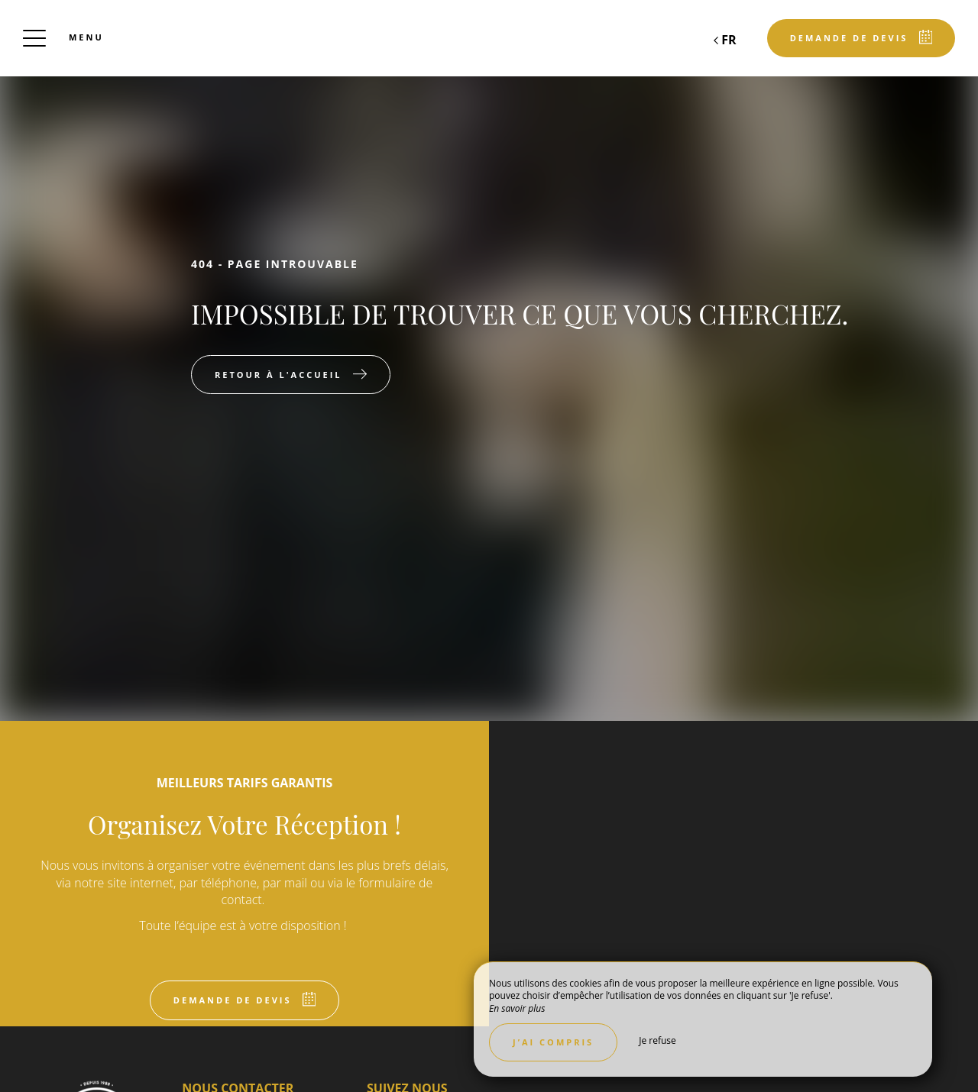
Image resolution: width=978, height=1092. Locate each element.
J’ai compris (553, 1042)
